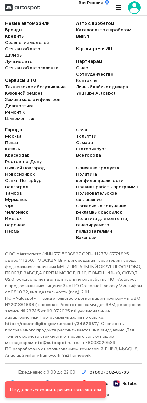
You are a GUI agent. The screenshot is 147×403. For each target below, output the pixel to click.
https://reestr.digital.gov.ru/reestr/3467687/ (52, 323)
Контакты (86, 80)
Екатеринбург (91, 148)
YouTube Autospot (96, 93)
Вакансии (86, 237)
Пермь (12, 231)
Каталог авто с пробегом (103, 29)
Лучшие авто (19, 61)
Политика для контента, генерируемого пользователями (102, 225)
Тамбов (13, 193)
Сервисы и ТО (20, 80)
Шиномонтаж (19, 118)
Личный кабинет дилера (102, 86)
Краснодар (17, 155)
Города (13, 129)
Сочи (81, 129)
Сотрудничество (94, 74)
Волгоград (17, 186)
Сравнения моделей (27, 42)
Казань (12, 148)
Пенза (11, 142)
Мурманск (16, 199)
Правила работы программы (107, 186)
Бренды (13, 29)
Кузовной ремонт (24, 93)
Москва (13, 136)
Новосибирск (20, 174)
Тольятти (86, 136)
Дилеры (13, 55)
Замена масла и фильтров (33, 99)
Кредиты (15, 36)
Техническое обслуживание (35, 86)
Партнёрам (89, 61)
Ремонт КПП (18, 112)
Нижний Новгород (25, 167)
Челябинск (16, 212)
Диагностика (19, 105)
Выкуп (82, 36)
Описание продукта (97, 167)
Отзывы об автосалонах (31, 67)
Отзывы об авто (22, 48)
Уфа (9, 205)
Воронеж (15, 224)
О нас (82, 67)
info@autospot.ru (53, 342)
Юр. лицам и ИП (94, 48)
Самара (84, 142)
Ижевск (13, 218)
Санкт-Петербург (24, 180)
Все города (88, 155)
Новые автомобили (27, 23)
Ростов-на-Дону (23, 161)
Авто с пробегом (95, 23)
